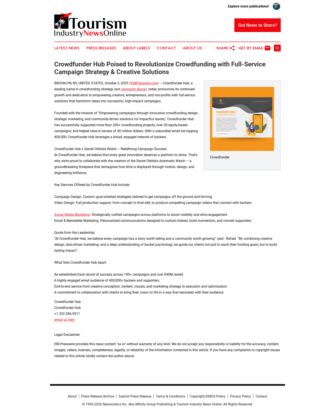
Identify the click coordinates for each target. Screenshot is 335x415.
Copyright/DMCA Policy (207, 396)
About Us (192, 48)
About (72, 396)
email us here (64, 320)
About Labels (136, 48)
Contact (166, 48)
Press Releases (101, 48)
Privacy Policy (240, 396)
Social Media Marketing (72, 215)
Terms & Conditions (170, 396)
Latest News (66, 48)
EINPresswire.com (144, 83)
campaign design (134, 89)
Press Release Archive (97, 396)
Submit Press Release (135, 396)
